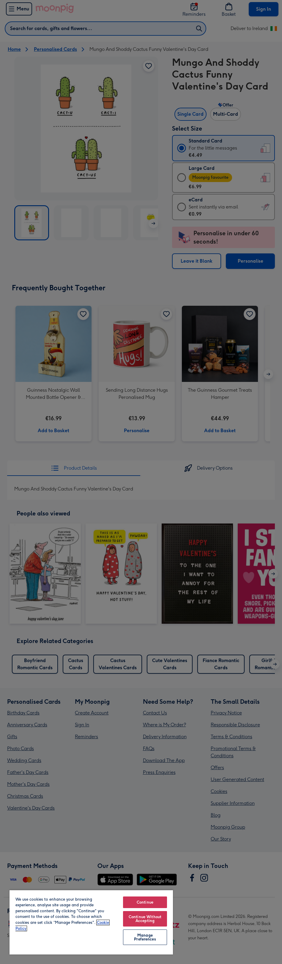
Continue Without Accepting (145, 919)
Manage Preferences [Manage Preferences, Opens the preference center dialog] (145, 937)
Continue (145, 902)
